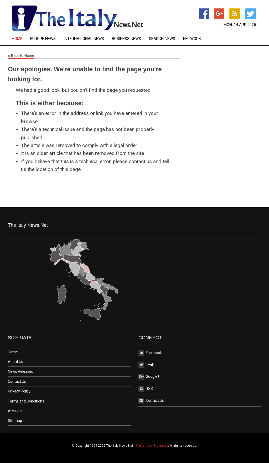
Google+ (148, 377)
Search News (162, 39)
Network (192, 39)
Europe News (43, 39)
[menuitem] (21, 39)
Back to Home (21, 55)
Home (17, 39)
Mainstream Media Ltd (152, 445)
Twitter (148, 365)
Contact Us (17, 381)
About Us (15, 362)
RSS (145, 389)
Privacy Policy (19, 391)
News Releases (20, 371)
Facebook (150, 353)
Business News (126, 39)
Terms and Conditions (26, 401)
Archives (15, 411)
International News (84, 39)
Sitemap (15, 421)
